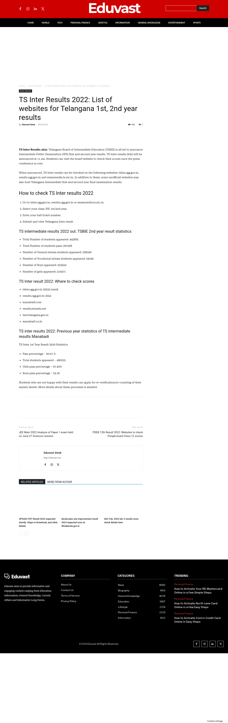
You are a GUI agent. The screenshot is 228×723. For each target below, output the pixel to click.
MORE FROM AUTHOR (59, 551)
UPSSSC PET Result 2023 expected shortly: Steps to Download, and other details (38, 592)
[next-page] (27, 603)
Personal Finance (183, 654)
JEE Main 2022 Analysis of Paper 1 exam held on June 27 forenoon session (46, 503)
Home (22, 85)
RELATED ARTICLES (32, 551)
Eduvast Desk (28, 124)
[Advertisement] (114, 54)
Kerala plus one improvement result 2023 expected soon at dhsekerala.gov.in (79, 592)
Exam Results (35, 85)
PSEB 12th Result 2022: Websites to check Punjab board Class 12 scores (118, 503)
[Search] (203, 8)
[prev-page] (21, 603)
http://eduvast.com (52, 527)
